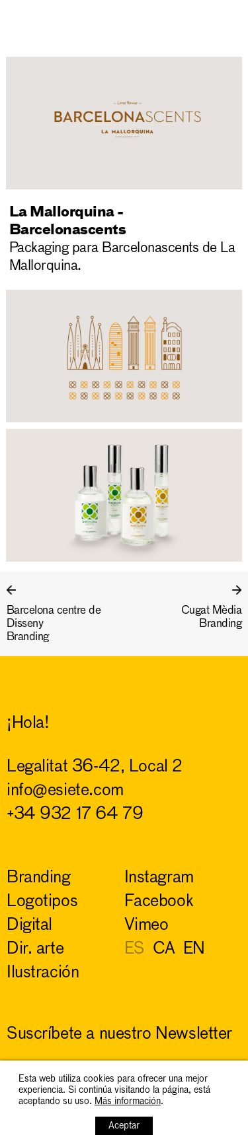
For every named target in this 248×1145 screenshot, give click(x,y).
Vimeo (146, 925)
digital (29, 925)
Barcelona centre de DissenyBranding (54, 624)
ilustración (43, 973)
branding (39, 878)
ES (134, 949)
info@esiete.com (65, 791)
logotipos (42, 902)
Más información (128, 1101)
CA (164, 949)
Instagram (159, 878)
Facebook (159, 902)
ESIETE (215, 17)
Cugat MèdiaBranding (211, 617)
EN (194, 949)
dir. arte (35, 949)
